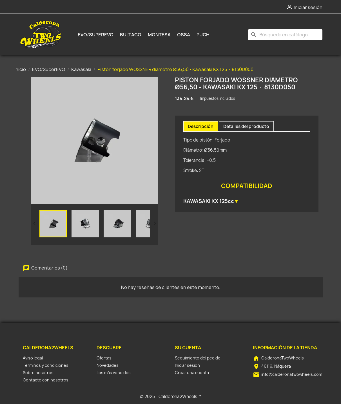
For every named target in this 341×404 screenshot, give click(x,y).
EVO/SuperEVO (95, 35)
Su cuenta (188, 348)
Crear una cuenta (192, 372)
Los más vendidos (114, 372)
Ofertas (104, 358)
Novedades (108, 365)
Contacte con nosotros (45, 380)
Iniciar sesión (187, 365)
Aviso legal (33, 358)
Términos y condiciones (45, 365)
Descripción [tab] (200, 126)
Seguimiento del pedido (197, 358)
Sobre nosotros (38, 372)
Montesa (159, 35)
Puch (203, 35)
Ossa (183, 35)
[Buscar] (285, 34)
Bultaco (130, 35)
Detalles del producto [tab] (246, 126)
